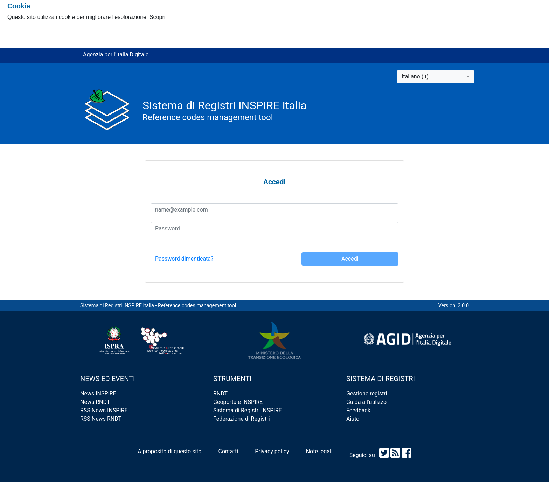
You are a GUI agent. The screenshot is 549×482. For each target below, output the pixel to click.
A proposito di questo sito (169, 451)
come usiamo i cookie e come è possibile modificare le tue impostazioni (255, 17)
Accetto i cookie (27, 31)
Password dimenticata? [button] (184, 258)
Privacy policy (272, 451)
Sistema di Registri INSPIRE (247, 410)
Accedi (350, 258)
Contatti (228, 451)
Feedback (358, 410)
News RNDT (95, 402)
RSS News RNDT (100, 418)
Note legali (319, 451)
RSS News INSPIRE (104, 410)
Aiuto (352, 418)
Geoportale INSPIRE (238, 402)
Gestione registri (366, 393)
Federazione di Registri (241, 418)
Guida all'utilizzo (366, 402)
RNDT (220, 393)
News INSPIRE (98, 393)
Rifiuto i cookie (25, 39)
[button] (435, 76)
